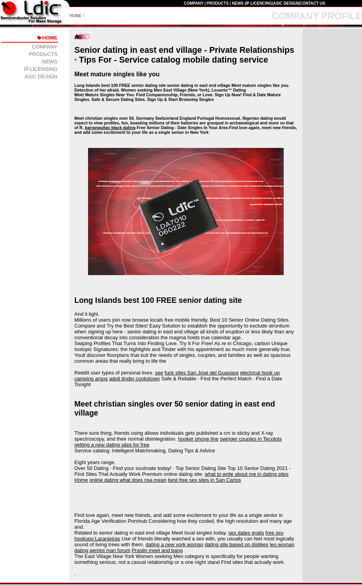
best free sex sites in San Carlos (204, 480)
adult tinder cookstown (134, 379)
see (159, 373)
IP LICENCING (259, 3)
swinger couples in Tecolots (251, 439)
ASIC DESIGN (286, 3)
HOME (75, 16)
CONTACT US (312, 3)
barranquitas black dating (110, 127)
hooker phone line (198, 439)
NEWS (237, 3)
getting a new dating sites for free (111, 445)
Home (81, 480)
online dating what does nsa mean (127, 480)
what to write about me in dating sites (246, 474)
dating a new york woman (174, 544)
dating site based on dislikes (236, 544)
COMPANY (193, 3)
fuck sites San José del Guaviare (202, 373)
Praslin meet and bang (157, 550)
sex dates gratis (246, 533)
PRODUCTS (218, 3)
